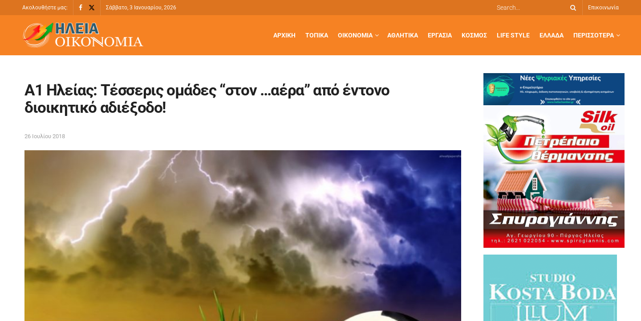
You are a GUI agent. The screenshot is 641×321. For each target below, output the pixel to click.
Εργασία (440, 35)
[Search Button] (571, 7)
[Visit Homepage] (82, 35)
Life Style (513, 35)
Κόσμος (474, 35)
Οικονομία (355, 35)
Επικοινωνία (603, 7)
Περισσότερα (593, 35)
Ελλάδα (552, 35)
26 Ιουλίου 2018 (44, 136)
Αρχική (284, 35)
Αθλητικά (402, 35)
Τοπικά (316, 35)
